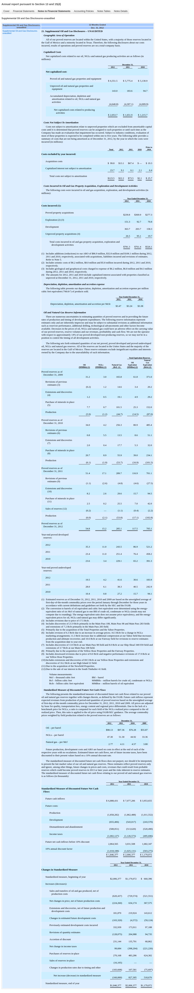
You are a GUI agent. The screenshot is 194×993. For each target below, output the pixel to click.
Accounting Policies (84, 11)
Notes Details (121, 11)
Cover (6, 11)
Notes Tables (103, 11)
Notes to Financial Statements (54, 11)
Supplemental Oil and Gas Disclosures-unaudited (20, 32)
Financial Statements (23, 11)
